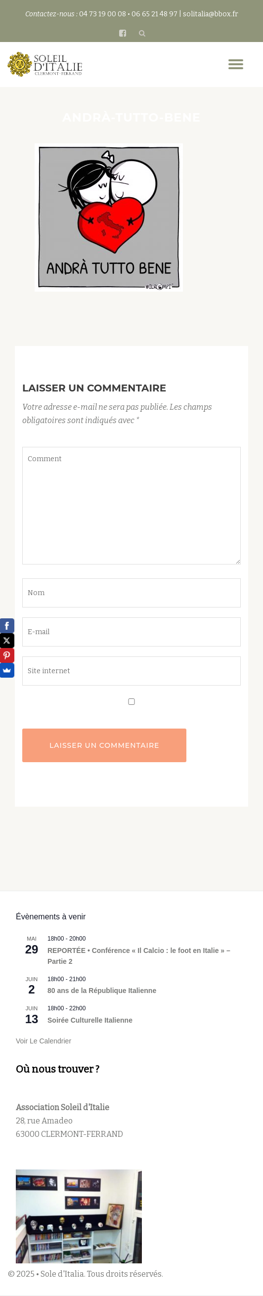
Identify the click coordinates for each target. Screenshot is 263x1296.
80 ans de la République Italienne (101, 990)
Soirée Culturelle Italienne (89, 1020)
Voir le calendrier (43, 1041)
